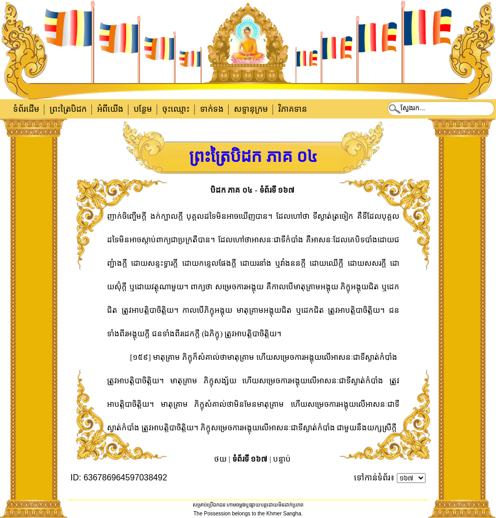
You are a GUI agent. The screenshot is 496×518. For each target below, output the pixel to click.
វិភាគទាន (292, 108)
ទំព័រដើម (26, 108)
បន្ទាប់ (282, 459)
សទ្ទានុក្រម (251, 108)
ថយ (220, 459)
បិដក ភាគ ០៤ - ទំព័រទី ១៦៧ (252, 190)
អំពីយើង (110, 108)
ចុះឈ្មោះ (176, 108)
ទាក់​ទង (211, 108)
